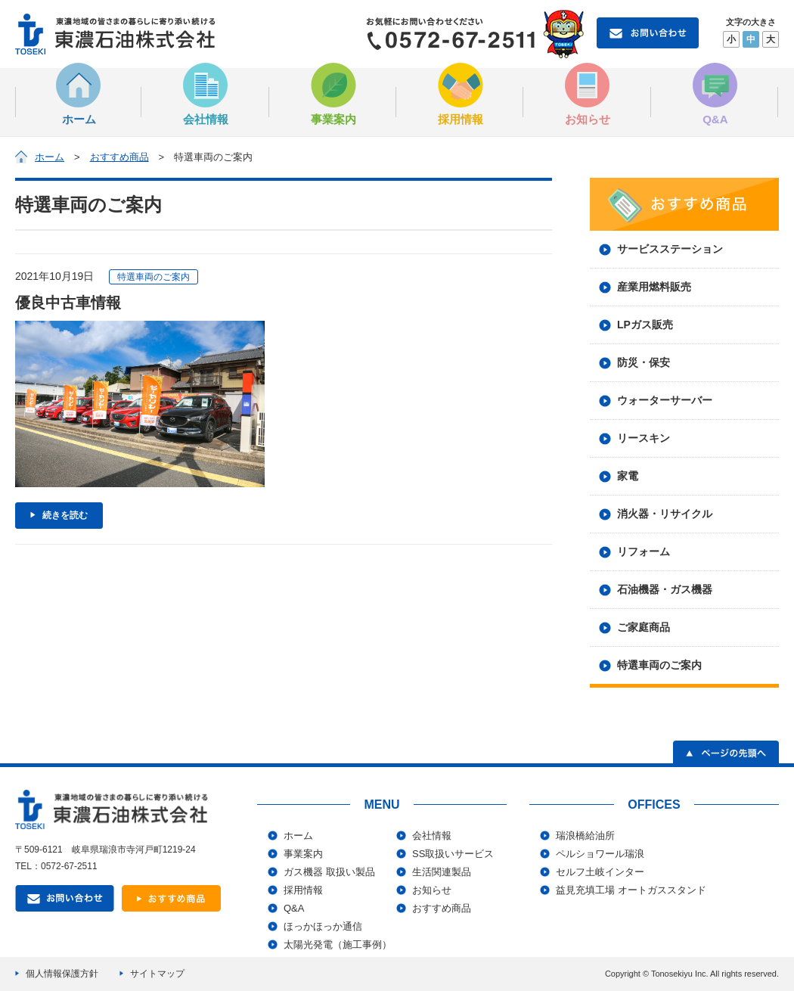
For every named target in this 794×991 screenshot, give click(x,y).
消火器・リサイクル (664, 514)
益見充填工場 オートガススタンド (631, 890)
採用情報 (460, 94)
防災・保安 (643, 362)
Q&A (715, 94)
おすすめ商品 (119, 157)
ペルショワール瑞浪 (600, 853)
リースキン (643, 438)
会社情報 (205, 94)
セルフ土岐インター (600, 872)
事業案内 (333, 94)
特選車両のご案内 (659, 665)
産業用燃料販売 (654, 287)
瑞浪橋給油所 (585, 835)
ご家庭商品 (643, 627)
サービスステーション (670, 249)
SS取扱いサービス (453, 853)
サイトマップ (157, 973)
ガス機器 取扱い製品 (329, 872)
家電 (627, 476)
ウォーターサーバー (664, 400)
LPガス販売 (645, 324)
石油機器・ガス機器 (664, 589)
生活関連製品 (441, 872)
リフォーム (643, 551)
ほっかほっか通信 (323, 926)
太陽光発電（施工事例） (338, 944)
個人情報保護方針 (62, 973)
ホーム (78, 94)
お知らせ (587, 94)
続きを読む (65, 515)
